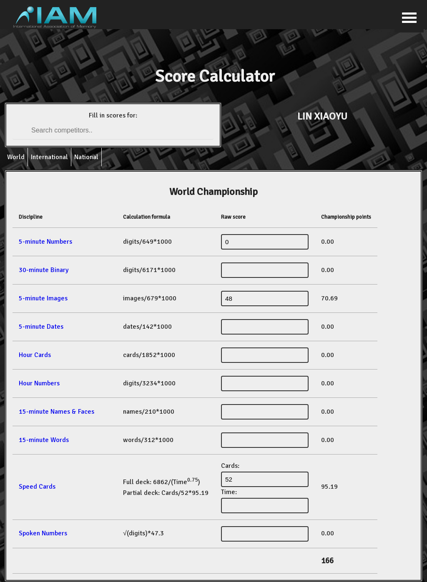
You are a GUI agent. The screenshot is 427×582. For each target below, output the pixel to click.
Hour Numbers (39, 383)
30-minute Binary (43, 270)
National (86, 157)
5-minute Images (43, 298)
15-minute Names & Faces (56, 411)
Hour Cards (35, 355)
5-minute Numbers (45, 241)
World (16, 157)
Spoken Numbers (43, 533)
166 (327, 561)
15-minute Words (44, 440)
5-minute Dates (41, 326)
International (49, 157)
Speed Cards (37, 486)
